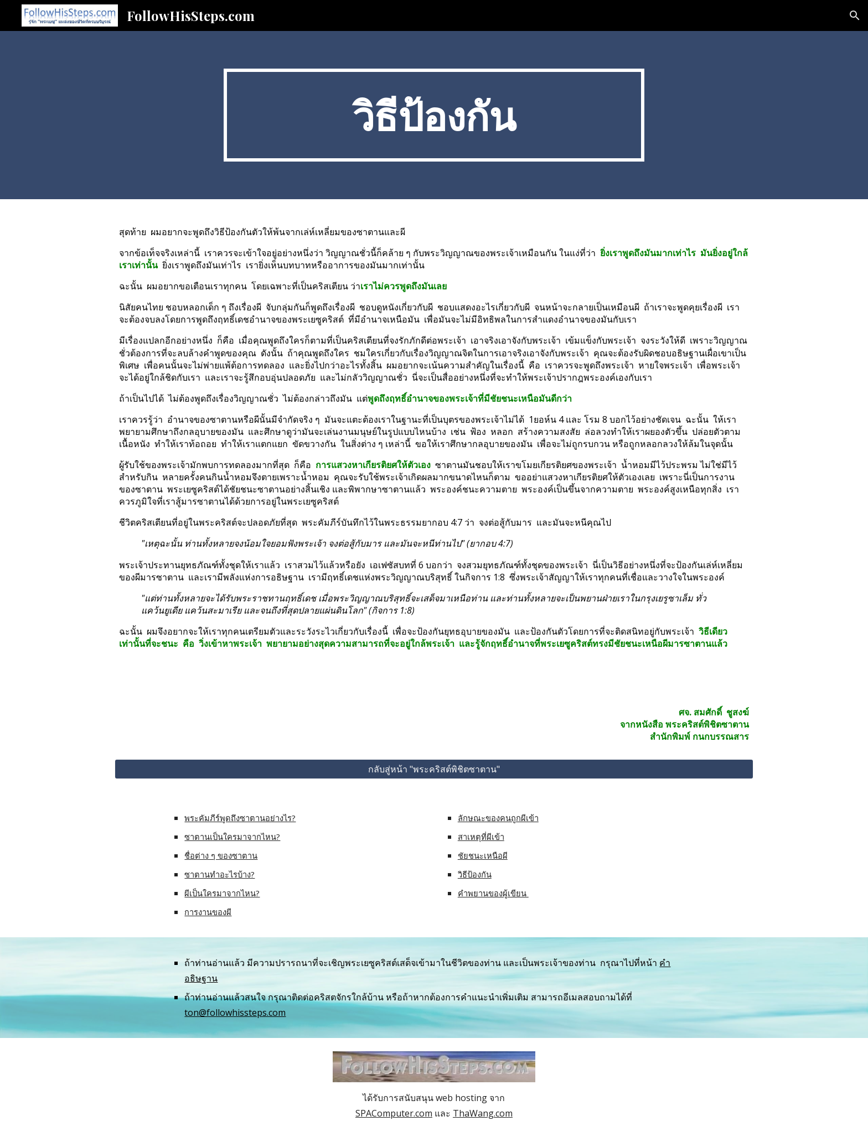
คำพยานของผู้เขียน (493, 893)
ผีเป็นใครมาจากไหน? (222, 893)
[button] (854, 15)
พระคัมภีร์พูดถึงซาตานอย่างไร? (240, 817)
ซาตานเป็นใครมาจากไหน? (232, 836)
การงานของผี (207, 911)
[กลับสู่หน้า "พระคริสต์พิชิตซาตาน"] (434, 769)
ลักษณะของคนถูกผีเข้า (498, 817)
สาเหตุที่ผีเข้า (481, 836)
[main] (434, 115)
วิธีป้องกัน (475, 874)
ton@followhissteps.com (235, 1012)
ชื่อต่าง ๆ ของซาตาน (220, 855)
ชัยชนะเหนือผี (483, 855)
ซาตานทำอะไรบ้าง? (219, 874)
